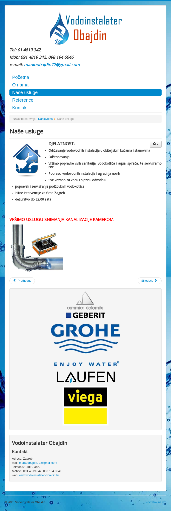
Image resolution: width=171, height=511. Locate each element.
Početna (20, 77)
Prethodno (22, 280)
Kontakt (20, 107)
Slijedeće (149, 280)
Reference (22, 100)
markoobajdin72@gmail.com (52, 64)
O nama (20, 84)
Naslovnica (45, 119)
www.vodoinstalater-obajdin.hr (39, 475)
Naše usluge (25, 92)
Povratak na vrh (155, 502)
